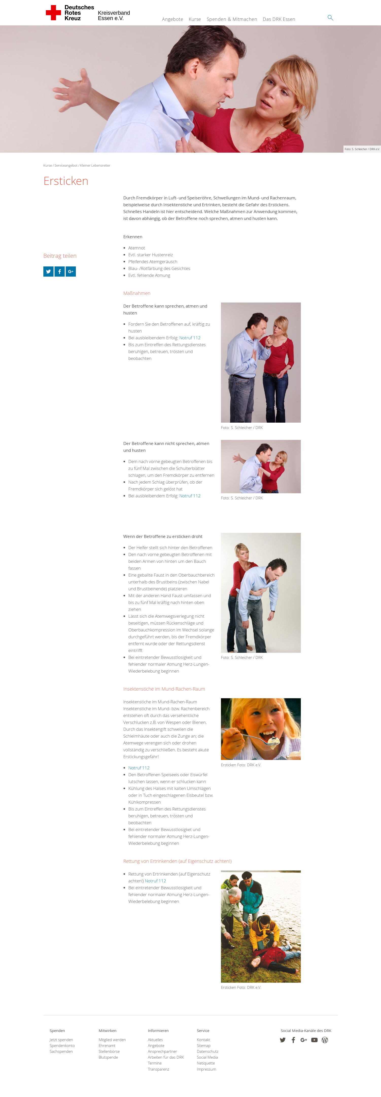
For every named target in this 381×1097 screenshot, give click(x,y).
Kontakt (203, 1039)
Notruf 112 (190, 338)
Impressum (206, 1069)
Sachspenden (61, 1051)
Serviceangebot (66, 165)
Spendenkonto (62, 1045)
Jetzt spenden (61, 1039)
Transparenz (158, 1069)
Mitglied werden (112, 1039)
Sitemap (204, 1045)
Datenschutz (207, 1051)
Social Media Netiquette (207, 1060)
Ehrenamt (107, 1045)
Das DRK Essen (279, 19)
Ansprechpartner (162, 1051)
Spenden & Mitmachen (232, 19)
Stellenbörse (109, 1051)
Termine (155, 1063)
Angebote (172, 19)
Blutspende (108, 1057)
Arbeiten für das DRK (166, 1057)
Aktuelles (155, 1039)
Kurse (195, 19)
